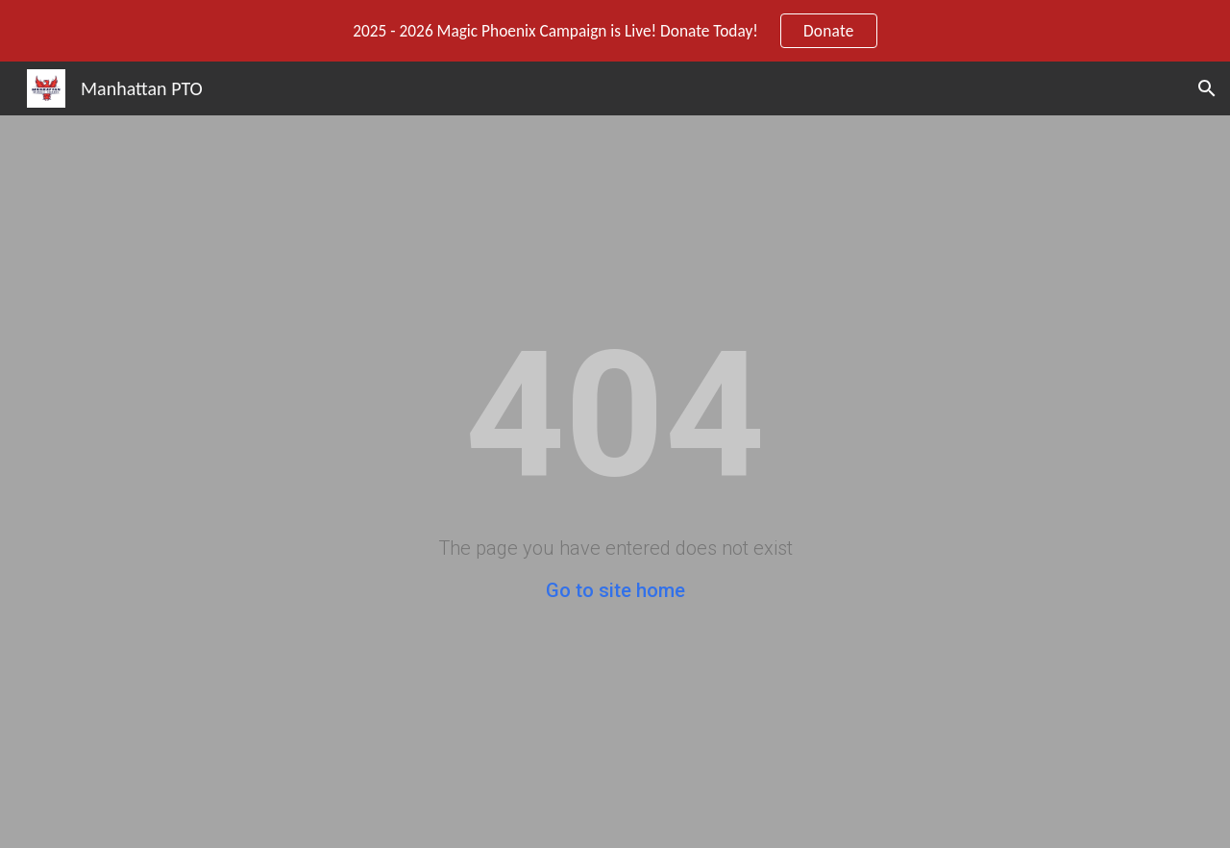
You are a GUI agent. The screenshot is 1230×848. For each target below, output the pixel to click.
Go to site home (615, 590)
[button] (1207, 88)
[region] (615, 31)
